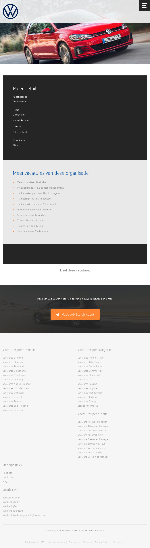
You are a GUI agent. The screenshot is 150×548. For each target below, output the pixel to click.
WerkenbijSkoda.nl (13, 510)
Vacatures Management (90, 392)
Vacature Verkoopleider (90, 452)
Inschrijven (8, 477)
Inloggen (8, 472)
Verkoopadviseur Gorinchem (32, 182)
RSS (42, 542)
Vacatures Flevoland (13, 361)
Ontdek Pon (11, 490)
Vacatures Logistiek (88, 388)
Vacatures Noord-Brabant (17, 383)
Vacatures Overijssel (13, 392)
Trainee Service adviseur (30, 220)
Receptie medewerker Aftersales (35, 209)
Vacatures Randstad (13, 410)
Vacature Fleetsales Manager (93, 439)
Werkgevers (118, 542)
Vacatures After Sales (89, 361)
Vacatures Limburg (13, 379)
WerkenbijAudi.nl (12, 501)
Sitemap (87, 542)
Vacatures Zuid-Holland (15, 405)
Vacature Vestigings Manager (93, 456)
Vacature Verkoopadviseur (92, 447)
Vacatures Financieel (89, 375)
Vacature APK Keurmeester (92, 430)
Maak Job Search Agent (77, 314)
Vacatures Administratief (91, 357)
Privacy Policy (101, 542)
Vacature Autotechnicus (90, 434)
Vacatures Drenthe (13, 357)
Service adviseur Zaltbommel (32, 231)
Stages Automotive (88, 405)
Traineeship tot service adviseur (34, 198)
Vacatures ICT (85, 379)
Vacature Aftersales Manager (93, 426)
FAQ (5, 481)
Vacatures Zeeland (12, 401)
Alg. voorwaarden (56, 542)
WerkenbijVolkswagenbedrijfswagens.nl (24, 514)
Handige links (12, 465)
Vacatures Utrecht (12, 396)
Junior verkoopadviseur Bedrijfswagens (38, 193)
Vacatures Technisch (88, 396)
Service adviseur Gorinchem (32, 214)
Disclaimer (74, 542)
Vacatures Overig (87, 401)
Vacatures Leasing (87, 383)
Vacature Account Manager (92, 421)
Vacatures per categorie (94, 350)
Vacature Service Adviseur (91, 443)
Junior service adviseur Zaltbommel (36, 204)
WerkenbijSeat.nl (12, 506)
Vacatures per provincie (19, 350)
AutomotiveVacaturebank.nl (70, 530)
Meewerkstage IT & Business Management (40, 187)
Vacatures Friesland (13, 366)
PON (102, 530)
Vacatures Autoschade (90, 366)
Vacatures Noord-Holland (16, 388)
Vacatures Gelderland (14, 370)
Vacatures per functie (92, 414)
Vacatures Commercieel (90, 370)
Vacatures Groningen (14, 375)
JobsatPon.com (11, 497)
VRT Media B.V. (91, 530)
